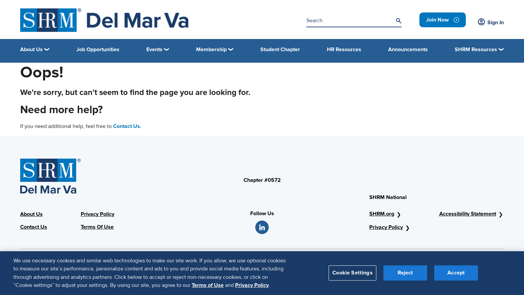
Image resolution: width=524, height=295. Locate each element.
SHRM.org (381, 213)
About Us (31, 214)
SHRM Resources (476, 49)
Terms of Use (208, 290)
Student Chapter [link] (280, 49)
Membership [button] (211, 49)
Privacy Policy (97, 214)
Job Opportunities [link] (97, 49)
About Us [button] (31, 49)
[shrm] (104, 20)
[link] (442, 19)
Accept (456, 277)
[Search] (398, 21)
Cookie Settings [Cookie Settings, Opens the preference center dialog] (352, 277)
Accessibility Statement (467, 213)
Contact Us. (127, 126)
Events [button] (154, 49)
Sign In (491, 22)
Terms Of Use (97, 227)
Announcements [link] (408, 49)
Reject (405, 277)
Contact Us (33, 227)
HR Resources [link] (344, 49)
